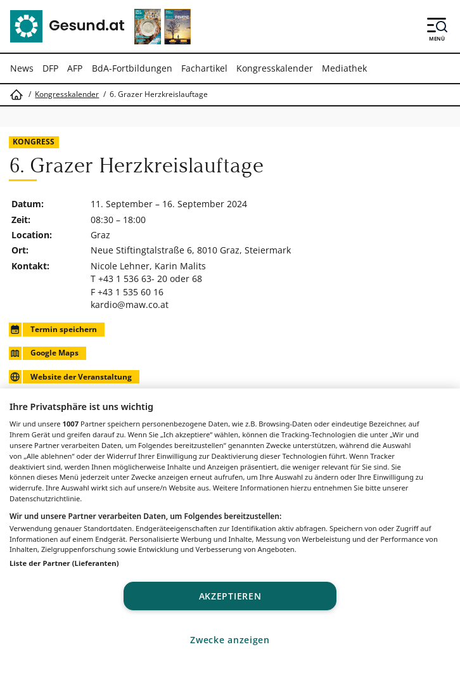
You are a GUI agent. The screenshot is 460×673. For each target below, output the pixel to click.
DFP (50, 68)
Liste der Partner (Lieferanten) (64, 563)
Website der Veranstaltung (70, 376)
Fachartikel (204, 68)
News (22, 68)
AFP (74, 68)
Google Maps (43, 353)
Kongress (33, 141)
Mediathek (344, 68)
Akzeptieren (230, 596)
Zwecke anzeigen (230, 640)
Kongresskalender (274, 68)
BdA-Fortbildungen (132, 68)
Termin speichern (52, 329)
